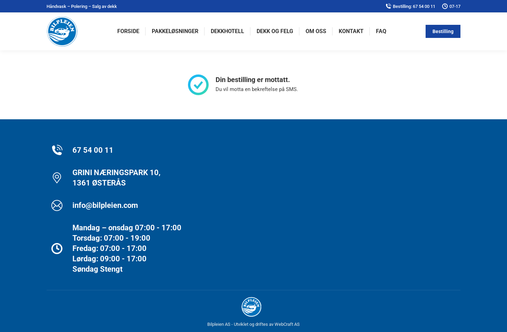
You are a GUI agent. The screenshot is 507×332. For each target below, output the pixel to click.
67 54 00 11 (92, 150)
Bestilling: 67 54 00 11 (410, 6)
